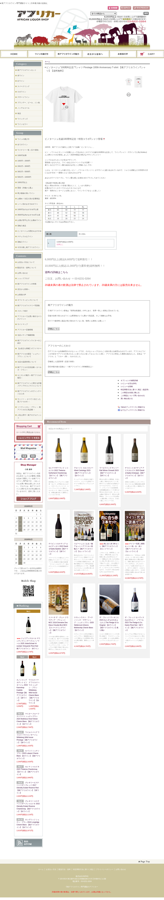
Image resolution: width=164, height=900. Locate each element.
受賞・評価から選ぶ (25, 188)
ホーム (14, 54)
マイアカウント (141, 8)
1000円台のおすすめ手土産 (27, 209)
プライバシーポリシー (104, 869)
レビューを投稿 (127, 386)
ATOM (28, 844)
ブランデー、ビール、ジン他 (28, 103)
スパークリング (23, 86)
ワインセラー (22, 124)
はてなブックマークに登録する (133, 410)
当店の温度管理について (26, 362)
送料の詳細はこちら (56, 272)
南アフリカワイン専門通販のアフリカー (82, 887)
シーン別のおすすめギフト (27, 204)
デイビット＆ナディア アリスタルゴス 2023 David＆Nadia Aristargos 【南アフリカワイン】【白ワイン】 (135, 473)
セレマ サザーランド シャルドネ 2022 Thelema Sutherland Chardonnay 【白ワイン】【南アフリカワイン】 (58, 473)
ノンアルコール (23, 108)
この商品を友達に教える (130, 393)
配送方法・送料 (65, 869)
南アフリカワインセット (26, 70)
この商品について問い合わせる (133, 396)
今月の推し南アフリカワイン (28, 247)
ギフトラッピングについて (27, 300)
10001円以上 (22, 182)
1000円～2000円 (23, 161)
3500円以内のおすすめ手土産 (28, 215)
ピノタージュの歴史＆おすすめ (29, 231)
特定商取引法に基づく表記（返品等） (135, 390)
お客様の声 (21, 295)
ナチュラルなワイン (25, 236)
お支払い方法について (26, 262)
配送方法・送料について (26, 268)
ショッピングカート (150, 54)
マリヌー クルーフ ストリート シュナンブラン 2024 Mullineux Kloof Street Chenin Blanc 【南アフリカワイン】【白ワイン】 (28, 719)
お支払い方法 (51, 869)
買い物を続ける (127, 399)
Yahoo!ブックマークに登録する (133, 407)
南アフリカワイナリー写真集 (28, 305)
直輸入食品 (21, 226)
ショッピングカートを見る (28, 438)
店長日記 (28, 499)
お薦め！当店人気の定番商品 (28, 199)
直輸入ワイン (22, 242)
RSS (26, 841)
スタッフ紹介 (22, 311)
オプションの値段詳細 (129, 380)
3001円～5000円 (23, 172)
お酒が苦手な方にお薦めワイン (29, 220)
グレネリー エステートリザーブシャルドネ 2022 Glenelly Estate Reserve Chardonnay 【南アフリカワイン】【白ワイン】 (28, 806)
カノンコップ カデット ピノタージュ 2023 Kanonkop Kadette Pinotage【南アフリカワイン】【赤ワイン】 (22, 690)
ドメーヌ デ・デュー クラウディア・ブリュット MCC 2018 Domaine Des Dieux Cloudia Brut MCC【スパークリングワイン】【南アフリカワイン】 (58, 625)
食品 (19, 113)
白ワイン (20, 81)
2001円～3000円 (23, 166)
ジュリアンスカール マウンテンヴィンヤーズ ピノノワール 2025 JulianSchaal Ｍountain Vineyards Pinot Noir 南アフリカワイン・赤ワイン (28, 643)
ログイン (125, 8)
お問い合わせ (123, 54)
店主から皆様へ (23, 289)
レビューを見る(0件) (129, 383)
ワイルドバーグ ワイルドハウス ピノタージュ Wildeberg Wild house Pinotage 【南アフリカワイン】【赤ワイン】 (28, 737)
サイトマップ (22, 324)
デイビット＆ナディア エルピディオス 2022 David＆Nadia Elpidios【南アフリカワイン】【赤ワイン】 (58, 549)
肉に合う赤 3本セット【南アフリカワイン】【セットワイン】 (109, 546)
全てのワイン (22, 145)
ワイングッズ (22, 119)
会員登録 (113, 8)
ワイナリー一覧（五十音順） (28, 150)
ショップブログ (23, 278)
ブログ (95, 54)
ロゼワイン (21, 92)
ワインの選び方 (41, 54)
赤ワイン (20, 76)
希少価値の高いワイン (26, 193)
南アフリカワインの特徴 (26, 284)
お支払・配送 (68, 54)
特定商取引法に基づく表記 (83, 869)
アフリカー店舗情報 (25, 330)
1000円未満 (21, 155)
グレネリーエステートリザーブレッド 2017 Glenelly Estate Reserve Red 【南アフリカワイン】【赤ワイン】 (28, 788)
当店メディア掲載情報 (26, 335)
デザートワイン (23, 97)
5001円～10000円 (24, 177)
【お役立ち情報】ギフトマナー (29, 348)
